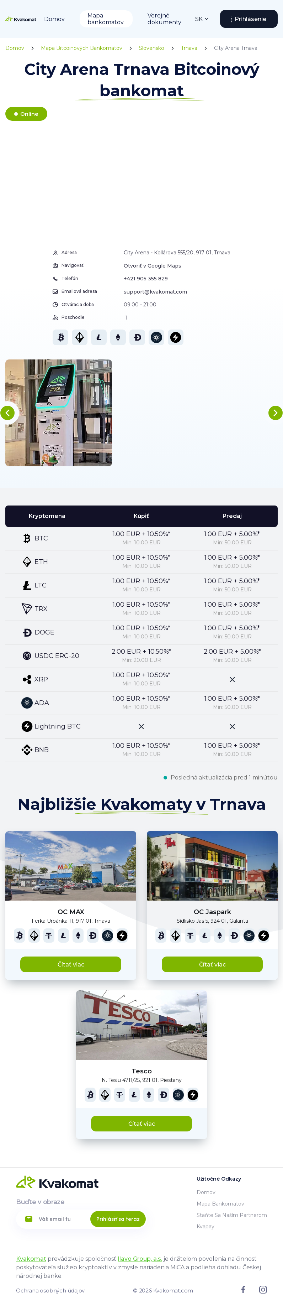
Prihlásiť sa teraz (118, 1219)
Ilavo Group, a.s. (140, 1258)
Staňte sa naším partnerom (232, 1215)
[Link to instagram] (263, 1292)
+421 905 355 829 (146, 278)
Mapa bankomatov (105, 19)
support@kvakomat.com (155, 292)
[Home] (20, 19)
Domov (54, 19)
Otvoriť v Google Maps (152, 266)
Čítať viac (71, 964)
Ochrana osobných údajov (50, 1290)
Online (29, 113)
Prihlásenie (250, 19)
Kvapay (205, 1226)
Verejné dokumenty (164, 19)
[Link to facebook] (243, 1291)
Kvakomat (31, 1258)
